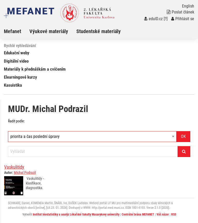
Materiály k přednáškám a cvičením (35, 69)
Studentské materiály (98, 31)
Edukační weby (16, 52)
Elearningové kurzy (20, 77)
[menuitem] (16, 31)
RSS (173, 214)
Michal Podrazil (25, 172)
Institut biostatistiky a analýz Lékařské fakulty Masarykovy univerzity (76, 214)
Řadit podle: (16, 121)
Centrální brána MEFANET (138, 214)
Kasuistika (13, 85)
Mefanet (12, 31)
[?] (166, 18)
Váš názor (162, 214)
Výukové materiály (48, 31)
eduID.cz (153, 18)
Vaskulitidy (14, 167)
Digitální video (16, 61)
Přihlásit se (182, 18)
